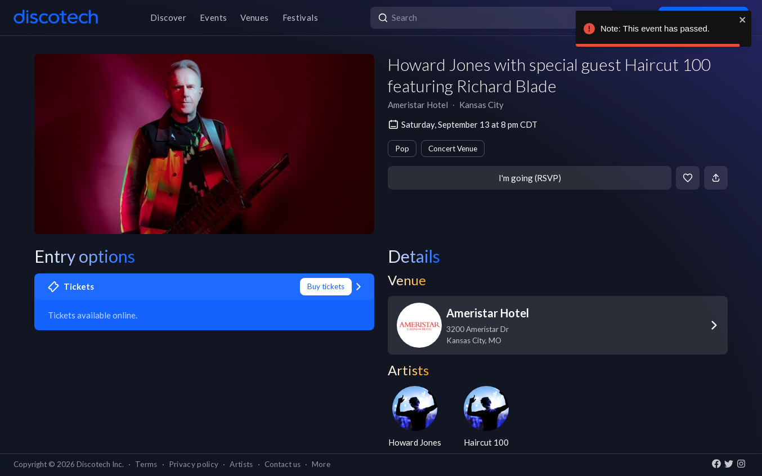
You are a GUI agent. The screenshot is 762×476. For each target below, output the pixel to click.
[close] (743, 19)
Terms (146, 464)
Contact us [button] (283, 464)
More (321, 464)
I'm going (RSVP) (530, 178)
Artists (241, 464)
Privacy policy (194, 464)
